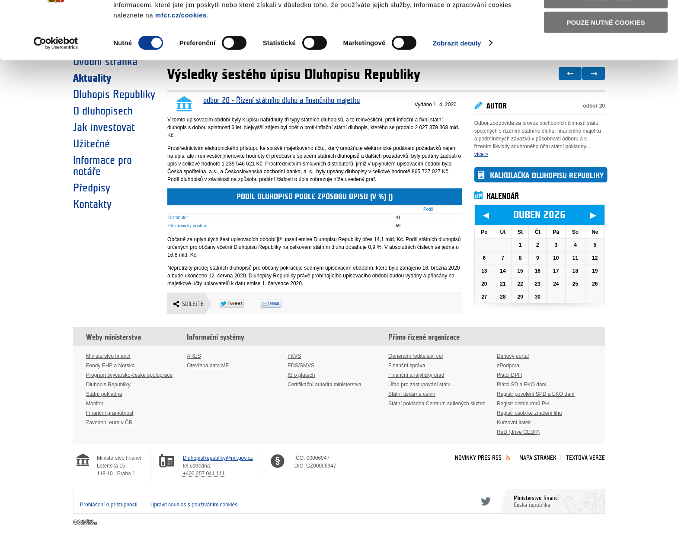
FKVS (294, 356)
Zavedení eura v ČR (109, 423)
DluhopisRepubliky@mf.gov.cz (218, 458)
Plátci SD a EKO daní (522, 385)
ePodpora (508, 366)
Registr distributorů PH (523, 404)
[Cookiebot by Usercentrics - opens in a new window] (56, 90)
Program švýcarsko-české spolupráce (129, 375)
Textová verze (585, 458)
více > (481, 154)
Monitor (94, 404)
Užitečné (91, 144)
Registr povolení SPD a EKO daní (536, 394)
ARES (194, 356)
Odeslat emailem (280, 303)
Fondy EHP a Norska (110, 366)
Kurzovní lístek (514, 423)
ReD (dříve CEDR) (518, 432)
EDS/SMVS (301, 366)
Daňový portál (513, 356)
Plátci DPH (509, 375)
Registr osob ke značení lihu (529, 413)
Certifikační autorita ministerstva (324, 385)
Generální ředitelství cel (415, 356)
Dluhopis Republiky (108, 385)
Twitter (484, 501)
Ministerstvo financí (108, 356)
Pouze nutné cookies (606, 69)
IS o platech (301, 375)
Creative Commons (86, 522)
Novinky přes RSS (478, 458)
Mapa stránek (537, 458)
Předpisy (91, 188)
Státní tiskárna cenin (411, 394)
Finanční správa (406, 366)
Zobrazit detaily (457, 90)
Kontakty (92, 204)
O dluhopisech (103, 111)
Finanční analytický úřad (416, 375)
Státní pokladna (104, 394)
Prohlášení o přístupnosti (109, 505)
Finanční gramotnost (109, 413)
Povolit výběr (605, 45)
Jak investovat (104, 127)
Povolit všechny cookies (605, 21)
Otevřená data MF (208, 366)
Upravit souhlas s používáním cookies (193, 505)
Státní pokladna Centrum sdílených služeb (437, 404)
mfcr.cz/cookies (181, 62)
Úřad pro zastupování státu (419, 385)
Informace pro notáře (102, 166)
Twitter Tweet (239, 303)
